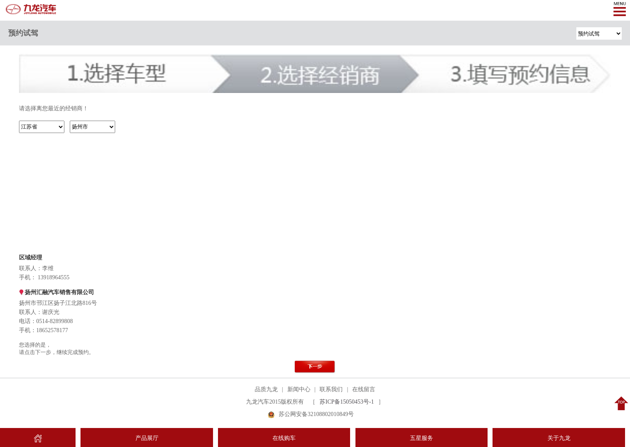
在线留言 (363, 389)
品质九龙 (266, 389)
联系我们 (331, 389)
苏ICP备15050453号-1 (347, 402)
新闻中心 (298, 389)
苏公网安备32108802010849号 (316, 414)
